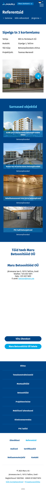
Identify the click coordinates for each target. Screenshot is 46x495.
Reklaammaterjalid (16, 457)
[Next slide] (38, 76)
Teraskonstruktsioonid (23, 375)
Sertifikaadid (30, 449)
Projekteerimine (23, 402)
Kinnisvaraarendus (23, 420)
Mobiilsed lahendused (23, 411)
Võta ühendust (23, 338)
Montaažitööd (23, 384)
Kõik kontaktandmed (14, 482)
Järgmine (36, 18)
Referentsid (31, 440)
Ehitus (23, 366)
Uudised (14, 449)
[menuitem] (41, 1)
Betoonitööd (23, 393)
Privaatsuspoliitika (32, 482)
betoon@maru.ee (26, 278)
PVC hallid (23, 428)
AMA (23, 489)
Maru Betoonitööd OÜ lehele (23, 346)
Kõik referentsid (22, 18)
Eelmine (7, 18)
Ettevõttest (15, 440)
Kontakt (34, 457)
